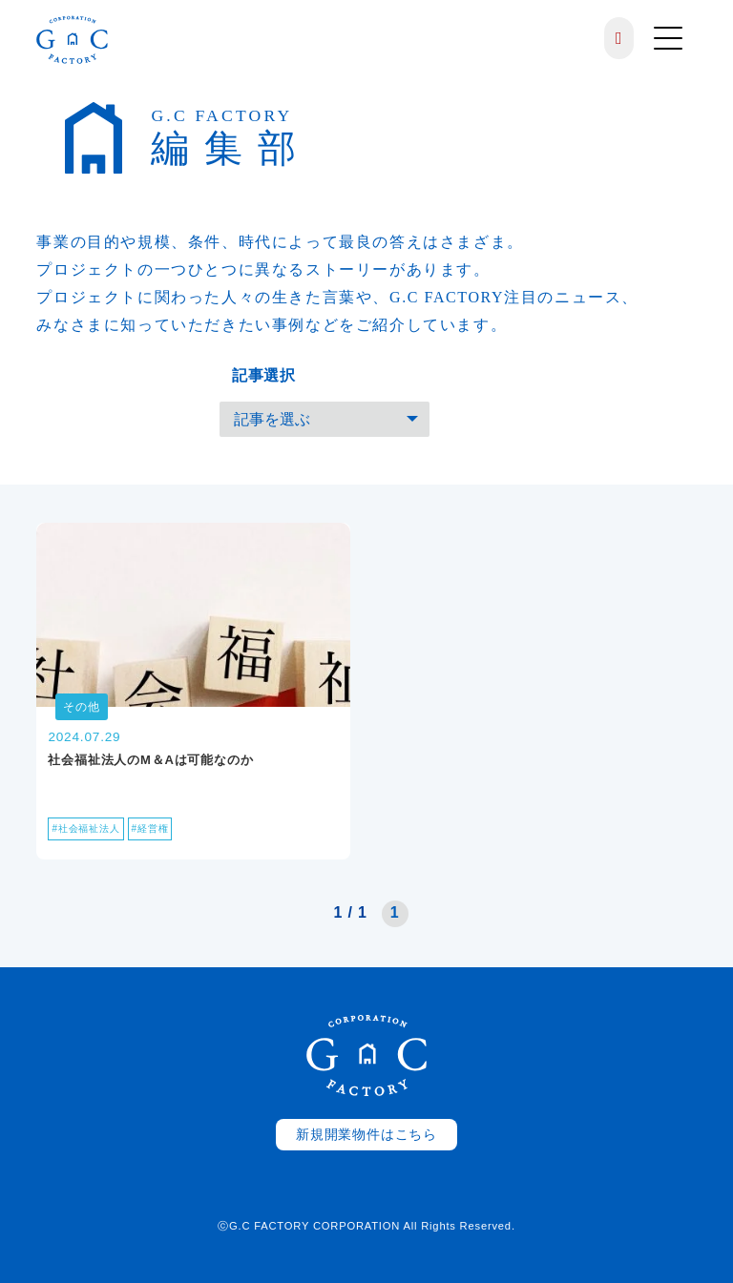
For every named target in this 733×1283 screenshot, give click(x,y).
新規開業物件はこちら (366, 1135)
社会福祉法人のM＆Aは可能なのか (150, 760)
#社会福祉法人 (85, 828)
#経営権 (150, 828)
